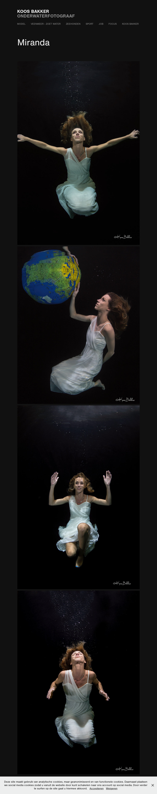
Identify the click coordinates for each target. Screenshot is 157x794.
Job (101, 24)
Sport (89, 24)
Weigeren (111, 788)
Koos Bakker (33, 11)
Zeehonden (73, 24)
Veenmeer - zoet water (46, 24)
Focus (113, 24)
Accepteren (97, 788)
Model (21, 24)
